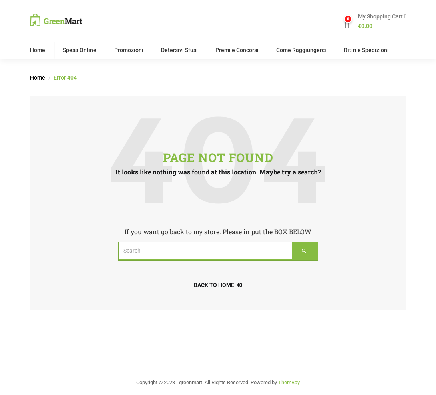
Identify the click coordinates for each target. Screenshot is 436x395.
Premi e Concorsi (237, 50)
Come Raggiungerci (301, 50)
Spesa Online (79, 50)
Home (37, 50)
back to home (218, 285)
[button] (379, 21)
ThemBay (289, 382)
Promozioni (128, 50)
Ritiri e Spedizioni (366, 50)
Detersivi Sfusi (179, 50)
